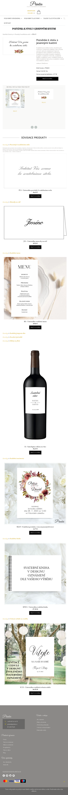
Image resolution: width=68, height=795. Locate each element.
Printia (36, 4)
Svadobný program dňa (17, 333)
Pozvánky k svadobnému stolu (22, 34)
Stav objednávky (7, 762)
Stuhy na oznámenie (8, 745)
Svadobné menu (15, 253)
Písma (4, 739)
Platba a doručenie (41, 722)
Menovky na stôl (15, 202)
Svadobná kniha (15, 539)
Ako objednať (40, 719)
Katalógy (5, 145)
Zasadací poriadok (16, 337)
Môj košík (5, 764)
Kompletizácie (6, 747)
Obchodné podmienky (43, 725)
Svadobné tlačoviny (8, 34)
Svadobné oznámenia (17, 458)
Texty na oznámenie (8, 742)
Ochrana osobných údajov (43, 727)
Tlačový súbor (7, 750)
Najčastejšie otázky (41, 730)
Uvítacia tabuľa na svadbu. (19, 619)
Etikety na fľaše (15, 341)
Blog (4, 752)
